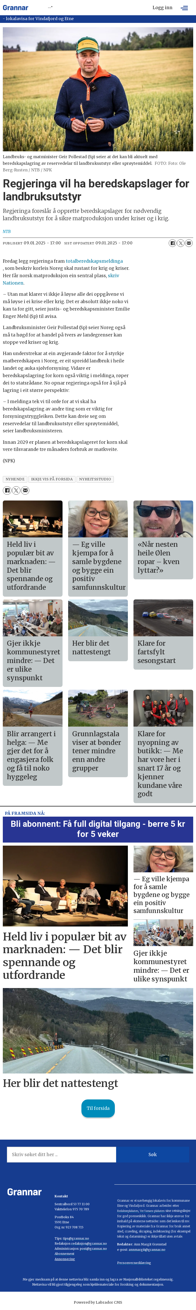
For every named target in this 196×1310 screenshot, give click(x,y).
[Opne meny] (184, 7)
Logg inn (163, 7)
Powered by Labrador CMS (98, 1302)
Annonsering (65, 1259)
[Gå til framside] (15, 7)
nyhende (15, 479)
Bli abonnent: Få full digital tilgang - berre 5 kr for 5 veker (98, 829)
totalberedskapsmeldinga (94, 261)
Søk (153, 1154)
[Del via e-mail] (189, 243)
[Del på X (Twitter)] (181, 243)
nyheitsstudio (95, 479)
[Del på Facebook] (172, 243)
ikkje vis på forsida (52, 479)
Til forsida (98, 1108)
